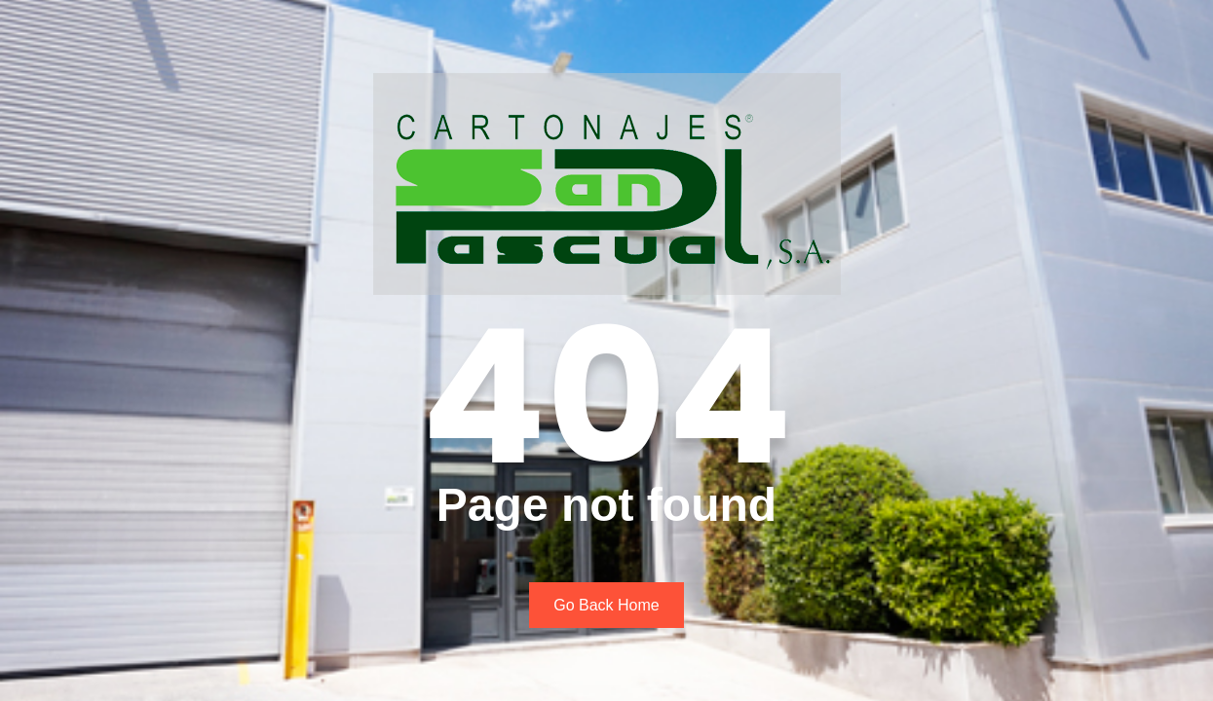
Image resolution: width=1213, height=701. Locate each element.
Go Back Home (606, 605)
